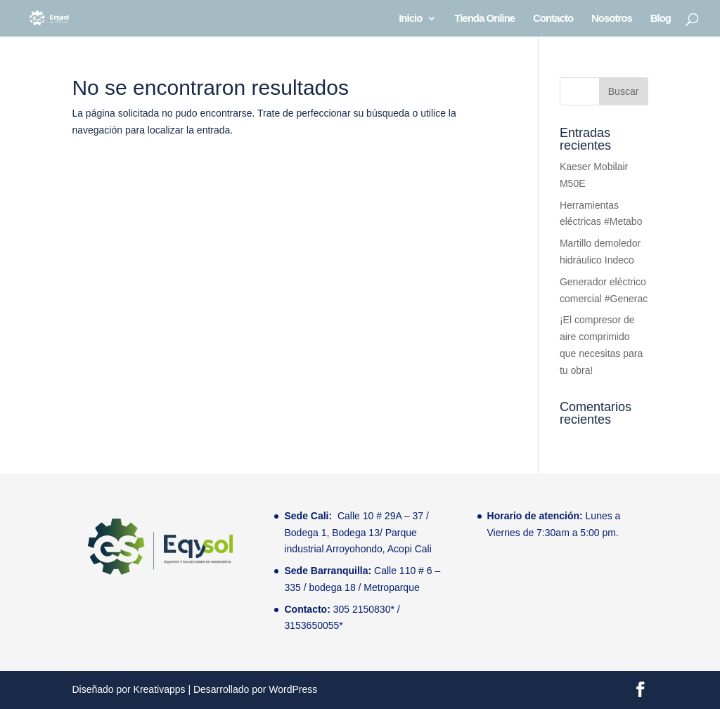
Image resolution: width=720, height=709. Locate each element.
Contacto (553, 18)
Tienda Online (484, 18)
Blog (660, 18)
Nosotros (611, 18)
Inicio (410, 18)
